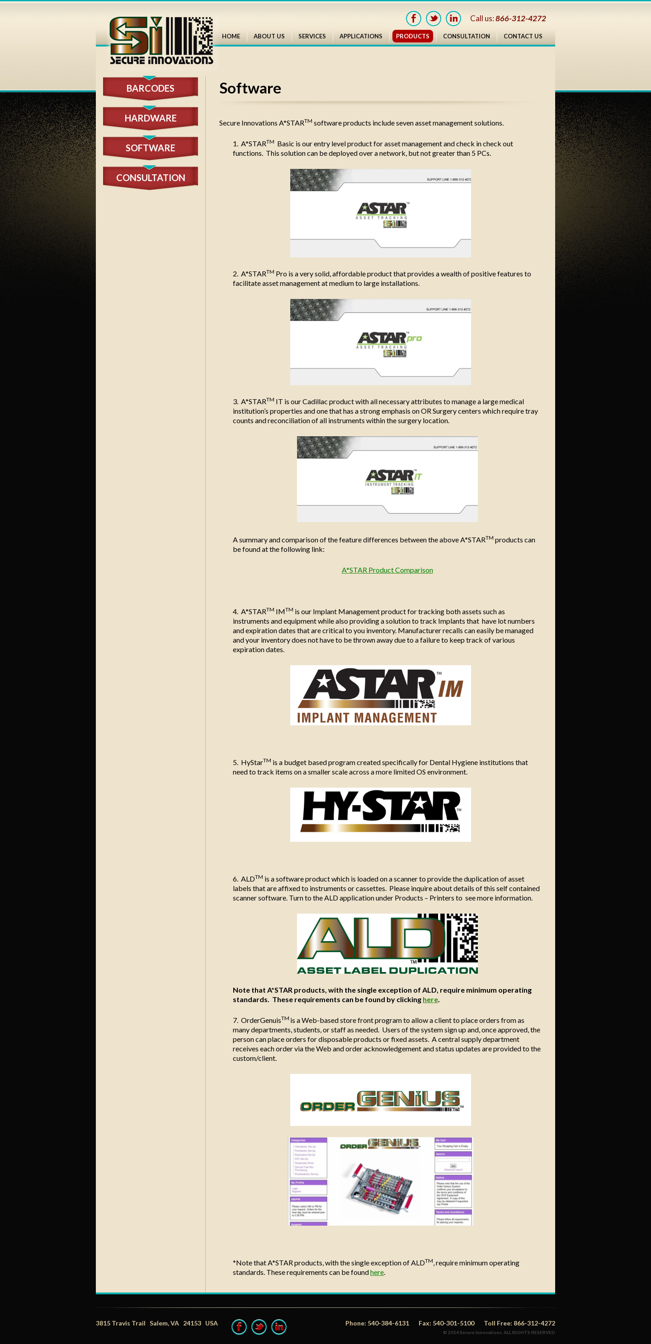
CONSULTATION (150, 177)
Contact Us (523, 36)
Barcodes (151, 88)
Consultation (466, 36)
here (430, 999)
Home (231, 36)
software (150, 147)
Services (312, 36)
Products (412, 36)
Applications (361, 36)
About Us (269, 36)
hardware (151, 117)
